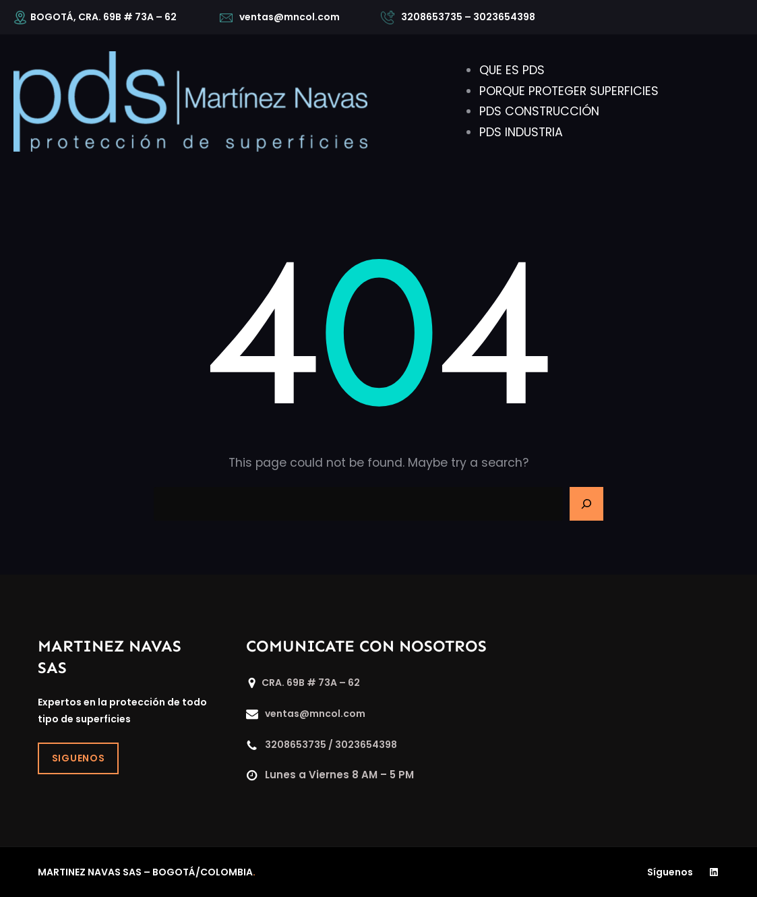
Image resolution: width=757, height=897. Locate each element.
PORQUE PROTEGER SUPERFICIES (569, 91)
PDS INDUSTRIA (521, 132)
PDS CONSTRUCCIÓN (539, 111)
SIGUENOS (78, 758)
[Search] (586, 504)
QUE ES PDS (512, 70)
